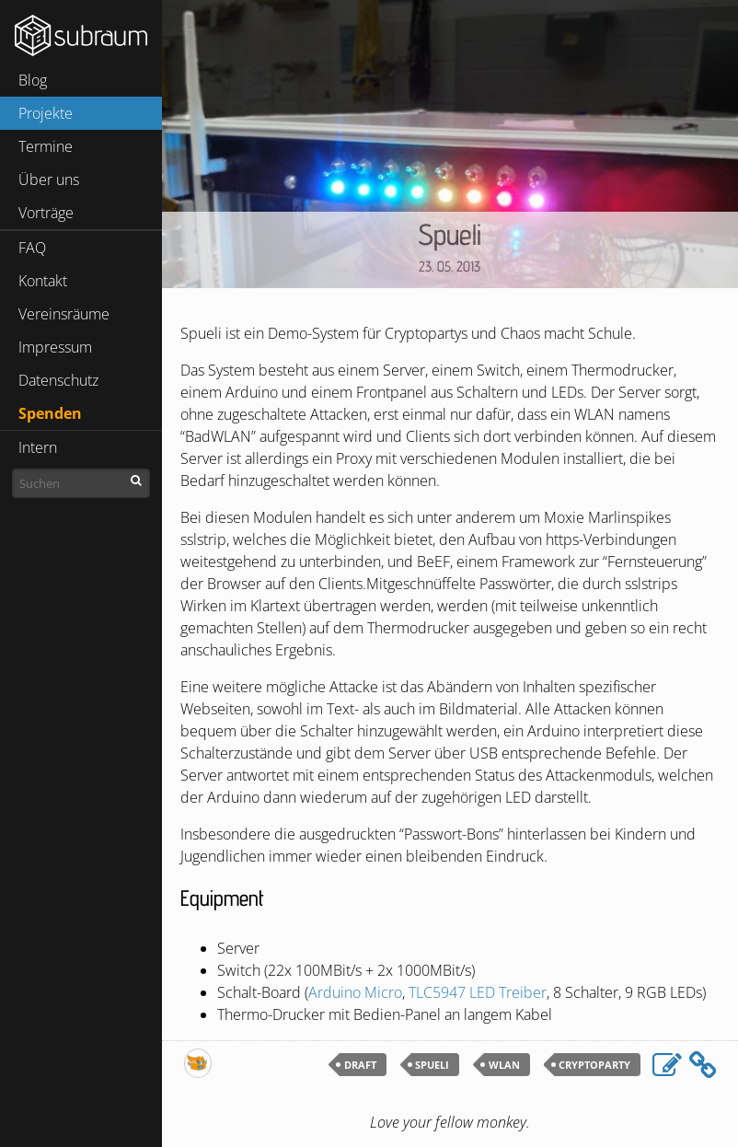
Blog (32, 80)
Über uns (48, 179)
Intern (37, 447)
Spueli (449, 233)
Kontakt (42, 281)
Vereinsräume (64, 314)
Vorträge (46, 213)
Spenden (50, 413)
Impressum (55, 347)
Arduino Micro (355, 992)
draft (360, 1065)
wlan (504, 1065)
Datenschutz (58, 380)
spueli (432, 1065)
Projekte (45, 113)
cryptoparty (594, 1065)
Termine (45, 146)
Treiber (478, 992)
